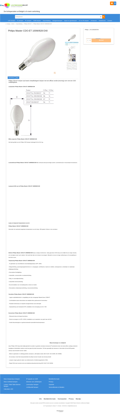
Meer (17, 77)
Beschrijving (11, 77)
